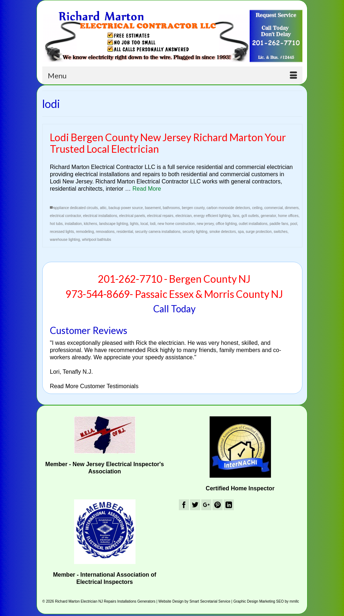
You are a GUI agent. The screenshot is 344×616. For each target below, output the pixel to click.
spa (241, 232)
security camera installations (158, 232)
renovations (105, 232)
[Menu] (172, 75)
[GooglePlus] (206, 505)
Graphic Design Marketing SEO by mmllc (266, 601)
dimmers (291, 208)
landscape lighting (113, 224)
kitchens (90, 224)
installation (73, 224)
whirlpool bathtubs (96, 240)
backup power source (125, 208)
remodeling (85, 232)
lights (134, 224)
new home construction (176, 224)
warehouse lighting (65, 240)
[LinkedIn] (229, 505)
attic (103, 208)
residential (125, 232)
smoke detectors (222, 232)
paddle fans (279, 224)
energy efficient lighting (212, 216)
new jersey (205, 224)
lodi (153, 224)
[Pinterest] (217, 505)
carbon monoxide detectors (228, 208)
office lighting (226, 224)
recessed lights (62, 232)
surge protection (259, 232)
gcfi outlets (250, 216)
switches (280, 232)
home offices (288, 216)
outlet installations (253, 224)
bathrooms (171, 208)
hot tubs (56, 224)
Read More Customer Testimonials (94, 386)
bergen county (193, 208)
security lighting (194, 232)
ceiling (257, 208)
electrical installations (100, 216)
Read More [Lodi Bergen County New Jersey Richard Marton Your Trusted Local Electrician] (147, 189)
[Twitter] (195, 505)
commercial (274, 208)
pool (293, 224)
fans (236, 216)
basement (153, 208)
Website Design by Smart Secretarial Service (194, 601)
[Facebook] (184, 505)
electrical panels (132, 216)
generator (268, 216)
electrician (183, 216)
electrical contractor (65, 216)
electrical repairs (160, 216)
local (144, 224)
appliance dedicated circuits (75, 208)
